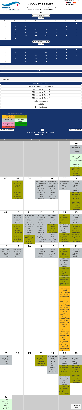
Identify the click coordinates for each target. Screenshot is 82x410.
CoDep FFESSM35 (40, 3)
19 (46, 32)
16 (15, 32)
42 (5, 55)
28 (66, 35)
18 (36, 32)
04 (29, 178)
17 (26, 32)
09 (5, 212)
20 (56, 32)
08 (76, 178)
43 (5, 58)
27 (56, 35)
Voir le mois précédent (7, 129)
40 (5, 38)
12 (46, 29)
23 (15, 35)
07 (64, 178)
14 (66, 29)
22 (76, 32)
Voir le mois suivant (75, 129)
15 (76, 29)
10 (26, 29)
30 (15, 38)
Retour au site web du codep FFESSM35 (40, 9)
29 (76, 35)
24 (26, 35)
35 (5, 24)
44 (5, 61)
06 (52, 178)
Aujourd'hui (41, 17)
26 (46, 35)
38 (5, 32)
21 (66, 32)
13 (56, 29)
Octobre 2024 (41, 41)
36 (5, 26)
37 (5, 29)
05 (41, 178)
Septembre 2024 (41, 15)
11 (36, 29)
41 (5, 52)
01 (76, 142)
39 (5, 35)
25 (36, 35)
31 (46, 61)
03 (17, 178)
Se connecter (70, 4)
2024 (45, 134)
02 (5, 178)
